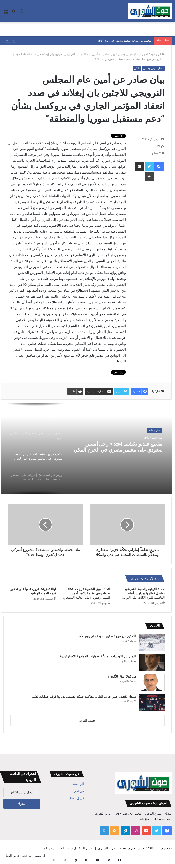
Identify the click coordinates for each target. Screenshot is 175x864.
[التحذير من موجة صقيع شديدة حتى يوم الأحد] (152, 642)
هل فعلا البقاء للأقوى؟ (122, 676)
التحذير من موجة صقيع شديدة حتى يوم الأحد (125, 40)
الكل (136, 68)
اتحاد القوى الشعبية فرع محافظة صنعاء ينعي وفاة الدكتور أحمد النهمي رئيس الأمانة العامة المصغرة (86, 593)
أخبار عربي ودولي (128, 54)
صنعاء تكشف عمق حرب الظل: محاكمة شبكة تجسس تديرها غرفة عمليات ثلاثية (84, 696)
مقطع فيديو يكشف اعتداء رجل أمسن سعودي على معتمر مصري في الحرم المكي (119, 449)
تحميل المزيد (87, 720)
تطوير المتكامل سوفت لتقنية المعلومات (68, 848)
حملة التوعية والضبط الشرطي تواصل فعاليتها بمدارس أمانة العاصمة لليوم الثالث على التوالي (143, 593)
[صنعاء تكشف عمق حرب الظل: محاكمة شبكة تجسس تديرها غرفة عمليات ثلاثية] (152, 702)
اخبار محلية (155, 430)
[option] (86, 448)
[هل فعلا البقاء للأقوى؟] (152, 682)
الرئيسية (158, 54)
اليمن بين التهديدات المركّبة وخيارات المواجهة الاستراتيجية (98, 656)
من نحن (79, 791)
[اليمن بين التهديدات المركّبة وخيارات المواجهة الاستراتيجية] (152, 662)
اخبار (145, 54)
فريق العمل (76, 798)
